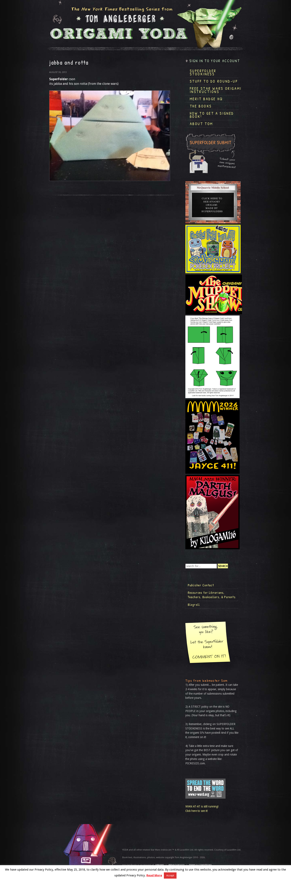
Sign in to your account (214, 60)
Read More (154, 875)
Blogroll (194, 604)
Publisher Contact (201, 585)
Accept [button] (170, 875)
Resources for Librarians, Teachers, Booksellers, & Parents (212, 594)
